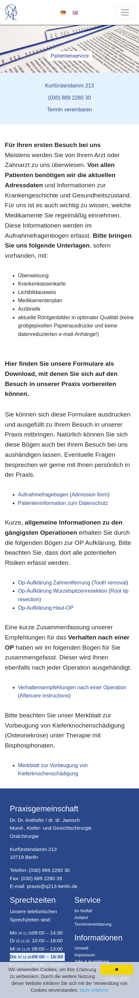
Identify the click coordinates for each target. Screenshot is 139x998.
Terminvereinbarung (93, 924)
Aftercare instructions (44, 695)
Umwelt (82, 948)
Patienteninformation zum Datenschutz (63, 503)
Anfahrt (81, 917)
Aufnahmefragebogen (43, 494)
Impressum (85, 954)
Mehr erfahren (94, 990)
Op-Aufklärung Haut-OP (46, 608)
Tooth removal (109, 582)
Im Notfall (83, 910)
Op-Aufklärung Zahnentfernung (54, 582)
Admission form (90, 494)
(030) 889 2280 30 (49, 870)
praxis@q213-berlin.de (52, 886)
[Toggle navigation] (125, 12)
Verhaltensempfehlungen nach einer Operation (72, 687)
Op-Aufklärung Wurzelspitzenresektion (62, 591)
